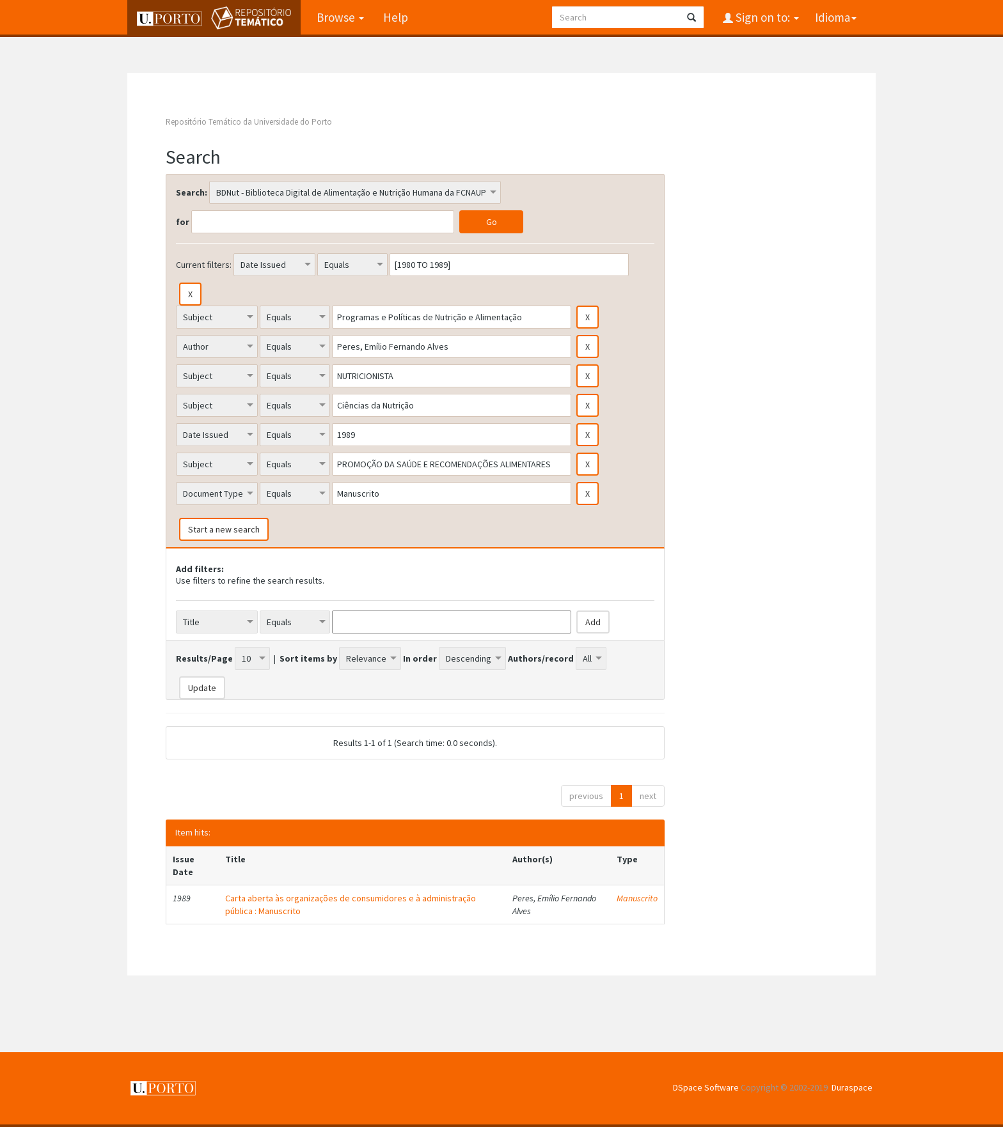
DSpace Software (706, 1087)
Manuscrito (637, 898)
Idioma (836, 17)
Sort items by (308, 658)
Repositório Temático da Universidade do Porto (249, 121)
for (182, 222)
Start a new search (224, 529)
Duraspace (852, 1087)
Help (395, 17)
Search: (191, 192)
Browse (340, 17)
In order (420, 658)
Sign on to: (766, 17)
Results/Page (204, 658)
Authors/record (541, 658)
